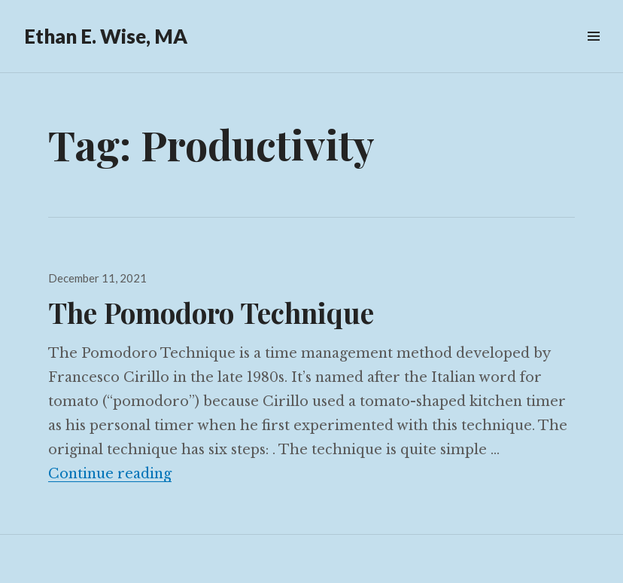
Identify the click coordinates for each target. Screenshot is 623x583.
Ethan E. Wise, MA (105, 36)
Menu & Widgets (593, 53)
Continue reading (110, 473)
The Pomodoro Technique (211, 312)
